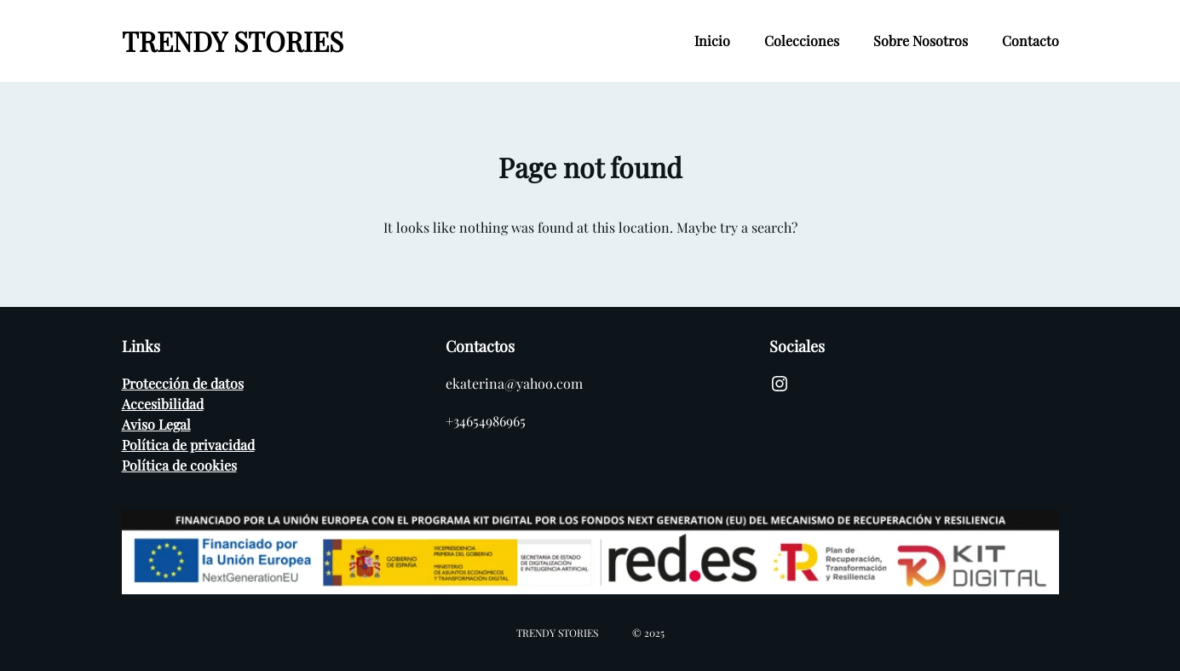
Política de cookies (179, 465)
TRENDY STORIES (232, 40)
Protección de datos (183, 383)
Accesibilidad (163, 404)
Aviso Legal (156, 424)
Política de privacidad (188, 445)
